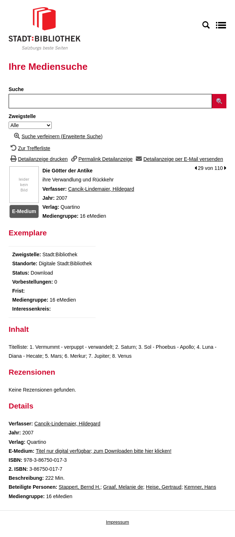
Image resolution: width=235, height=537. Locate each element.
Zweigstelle (22, 116)
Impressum (117, 522)
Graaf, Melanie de (123, 487)
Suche (16, 89)
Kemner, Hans (200, 487)
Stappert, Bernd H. (79, 487)
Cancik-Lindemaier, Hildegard (101, 189)
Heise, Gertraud (163, 487)
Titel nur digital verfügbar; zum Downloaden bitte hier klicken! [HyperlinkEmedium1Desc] (103, 451)
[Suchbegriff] (110, 101)
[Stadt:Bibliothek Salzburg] (44, 28)
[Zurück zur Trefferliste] (29, 148)
